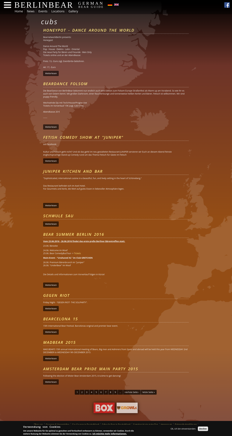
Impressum (166, 424)
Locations (57, 11)
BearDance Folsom (65, 83)
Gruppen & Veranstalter (57, 424)
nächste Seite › (132, 392)
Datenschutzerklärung (185, 424)
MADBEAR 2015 (59, 342)
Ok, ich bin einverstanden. (183, 428)
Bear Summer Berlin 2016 (73, 234)
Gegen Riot (56, 295)
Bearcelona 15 (60, 319)
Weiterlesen (52, 73)
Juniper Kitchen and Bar (73, 171)
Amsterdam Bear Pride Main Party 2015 (90, 368)
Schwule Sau (58, 215)
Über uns (38, 424)
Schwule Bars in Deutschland (116, 424)
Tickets (77, 253)
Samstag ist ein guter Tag (145, 424)
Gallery (73, 11)
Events (42, 11)
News (30, 11)
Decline (203, 429)
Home (19, 11)
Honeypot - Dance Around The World (89, 30)
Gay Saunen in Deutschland (85, 424)
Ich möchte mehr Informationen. (109, 434)
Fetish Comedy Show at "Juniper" (83, 137)
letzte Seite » (148, 392)
